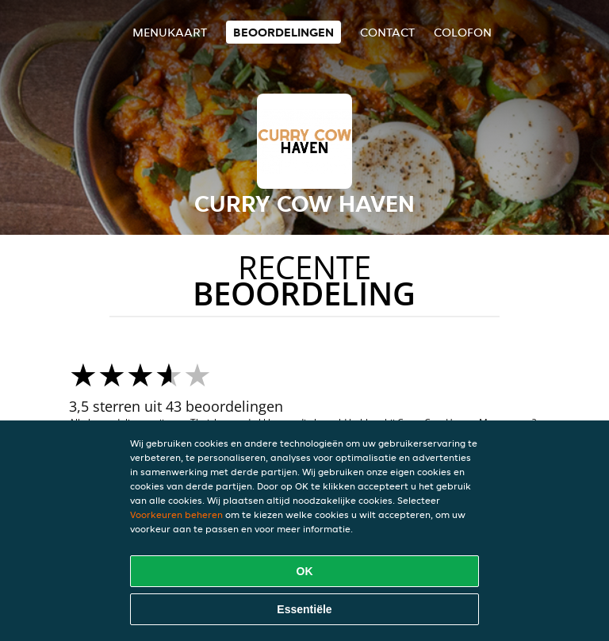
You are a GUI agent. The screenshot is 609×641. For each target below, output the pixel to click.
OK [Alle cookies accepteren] (305, 571)
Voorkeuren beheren (176, 514)
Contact (387, 32)
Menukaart (169, 32)
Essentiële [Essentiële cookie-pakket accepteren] (304, 609)
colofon (463, 32)
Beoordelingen (283, 32)
